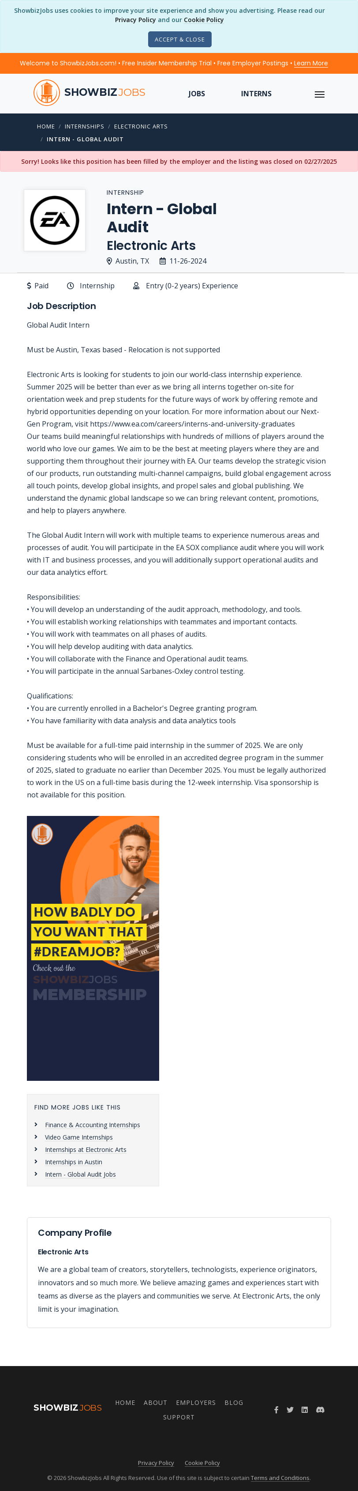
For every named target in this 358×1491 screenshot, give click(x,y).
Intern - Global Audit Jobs (80, 1174)
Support (179, 1417)
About (156, 1402)
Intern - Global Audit (85, 139)
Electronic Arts (141, 126)
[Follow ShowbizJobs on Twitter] (290, 1410)
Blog (233, 1402)
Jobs (197, 93)
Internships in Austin (73, 1162)
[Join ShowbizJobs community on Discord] (320, 1410)
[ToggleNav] (319, 93)
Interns (256, 93)
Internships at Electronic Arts (86, 1149)
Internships (84, 126)
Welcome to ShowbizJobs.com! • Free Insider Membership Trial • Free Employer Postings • (174, 63)
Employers (196, 1402)
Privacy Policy (135, 19)
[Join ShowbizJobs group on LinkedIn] (305, 1410)
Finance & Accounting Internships (92, 1125)
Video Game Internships (79, 1137)
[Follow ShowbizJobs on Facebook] (276, 1410)
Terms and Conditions (280, 1478)
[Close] (180, 39)
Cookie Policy (204, 19)
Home (46, 126)
